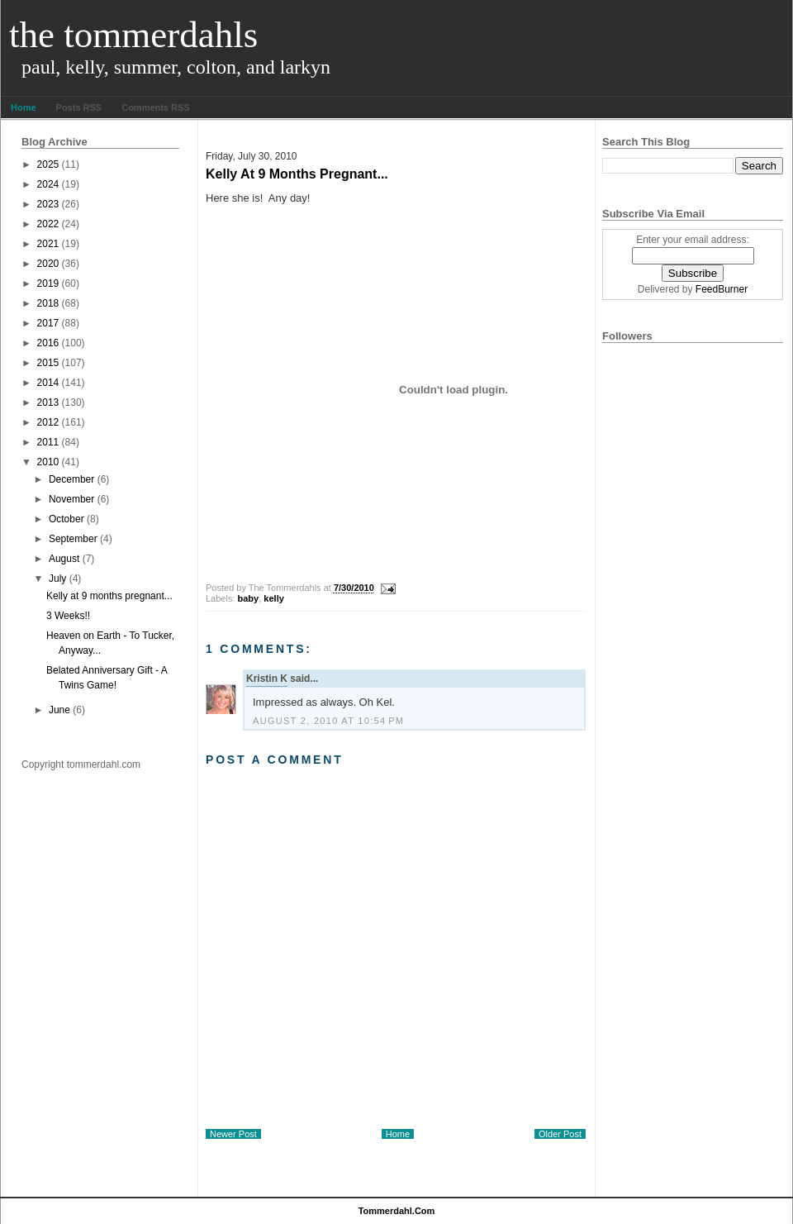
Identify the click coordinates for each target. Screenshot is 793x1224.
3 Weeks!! (68, 616)
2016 (48, 343)
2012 (48, 422)
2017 (48, 323)
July (57, 578)
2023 (48, 204)
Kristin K (266, 678)
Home (23, 107)
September (73, 539)
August (64, 558)
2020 (48, 263)
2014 (48, 382)
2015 (48, 363)
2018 (48, 303)
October (66, 519)
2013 (48, 402)
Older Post (560, 1134)
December (71, 479)
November (71, 499)
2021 (48, 244)
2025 (48, 164)
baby (248, 598)
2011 (48, 442)
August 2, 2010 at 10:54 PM (328, 721)
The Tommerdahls (133, 34)
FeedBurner (722, 289)
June (59, 710)
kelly (273, 598)
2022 (48, 224)
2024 (48, 184)
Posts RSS (79, 107)
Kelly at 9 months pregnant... (109, 596)
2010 (48, 462)
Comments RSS (155, 107)
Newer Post (233, 1134)
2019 (48, 283)
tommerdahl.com (397, 1211)
